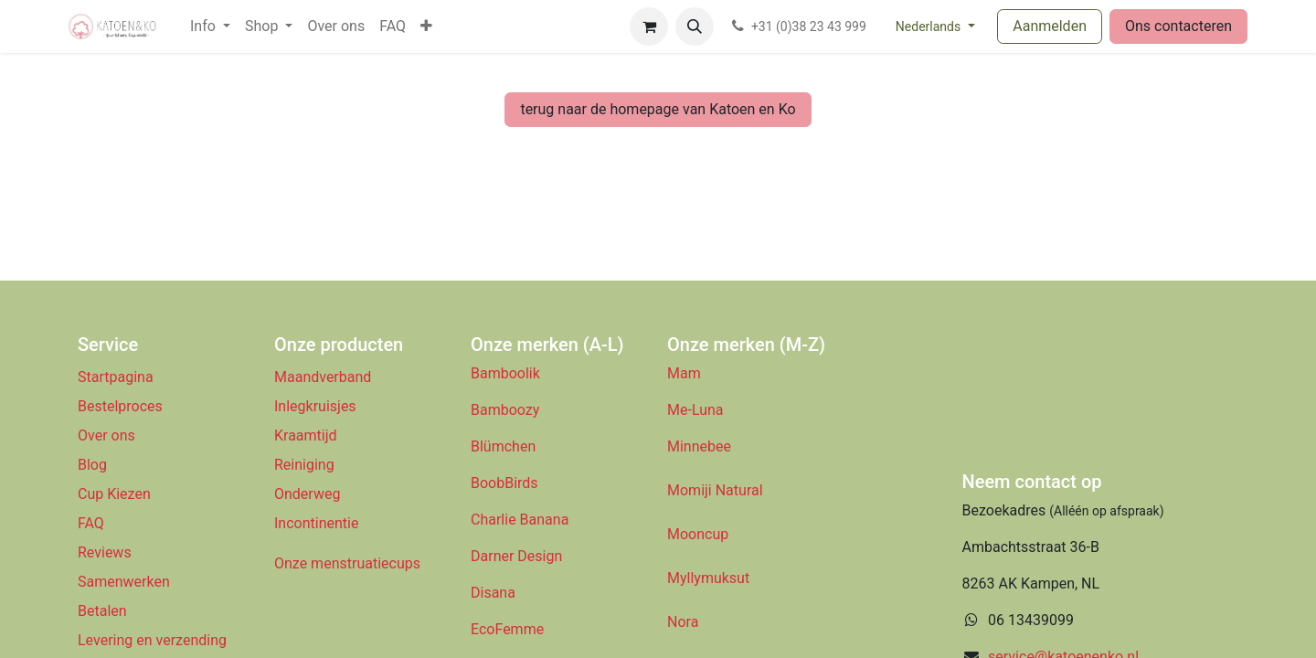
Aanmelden (1050, 26)
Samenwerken (124, 581)
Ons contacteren (1178, 26)
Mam (684, 373)
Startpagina (116, 377)
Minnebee (699, 446)
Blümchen (503, 446)
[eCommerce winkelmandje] (649, 26)
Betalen (102, 611)
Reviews (106, 552)
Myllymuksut (708, 578)
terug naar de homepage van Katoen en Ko (657, 109)
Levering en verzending (152, 640)
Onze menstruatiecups (347, 563)
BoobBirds (506, 483)
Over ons (106, 435)
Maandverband (322, 377)
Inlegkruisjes (315, 406)
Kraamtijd (305, 435)
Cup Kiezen (114, 494)
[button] (694, 26)
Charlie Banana (519, 519)
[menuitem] (210, 26)
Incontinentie (320, 523)
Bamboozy (505, 410)
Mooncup (697, 534)
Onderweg (307, 494)
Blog (92, 464)
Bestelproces (120, 406)
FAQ (91, 523)
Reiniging (304, 464)
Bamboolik (505, 373)
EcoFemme (507, 629)
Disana (493, 592)
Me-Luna (695, 410)
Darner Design (516, 556)
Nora (682, 622)
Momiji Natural (715, 490)
